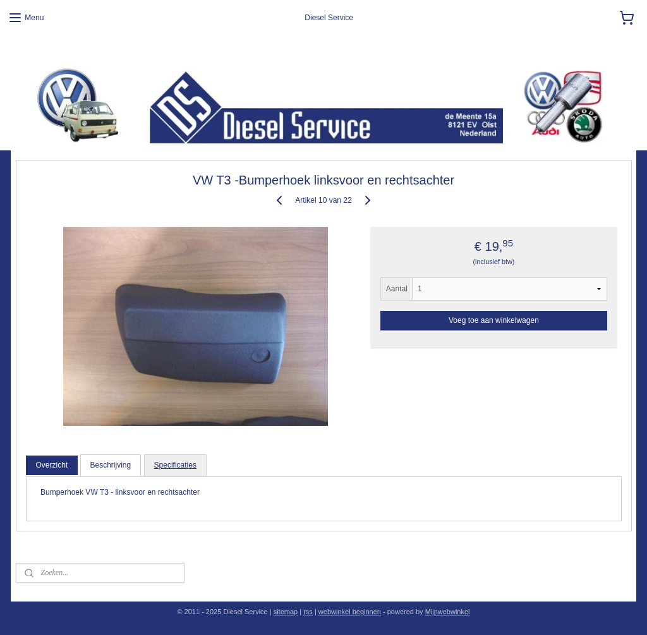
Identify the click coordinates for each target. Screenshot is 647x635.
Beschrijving (110, 465)
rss (308, 611)
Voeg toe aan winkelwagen (494, 320)
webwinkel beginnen (349, 611)
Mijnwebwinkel (447, 611)
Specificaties (175, 465)
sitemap (286, 611)
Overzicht (51, 465)
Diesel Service (35, 50)
